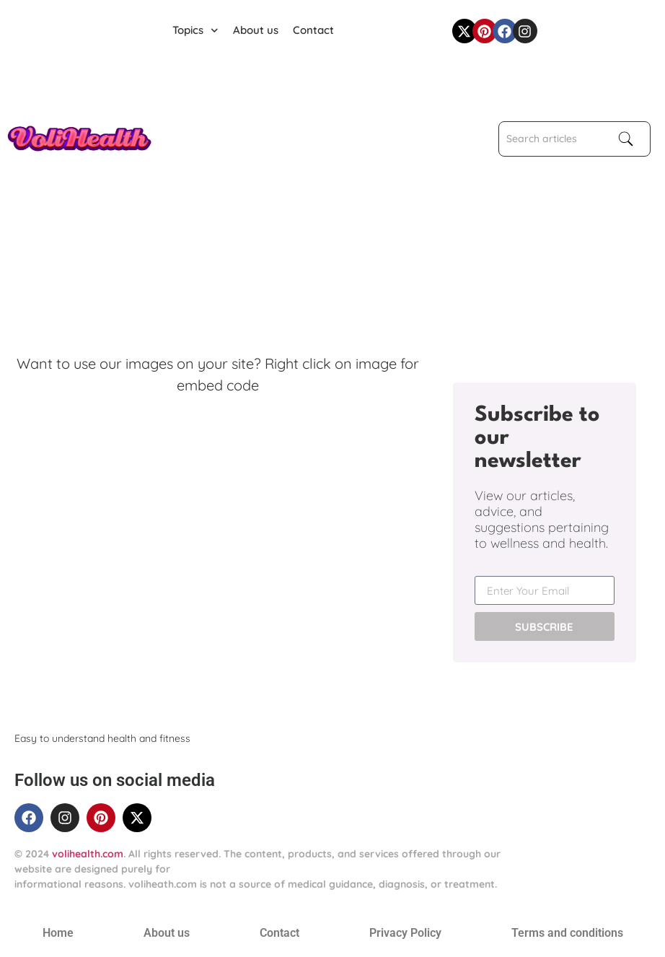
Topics (195, 30)
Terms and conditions (567, 933)
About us (255, 30)
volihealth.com (87, 853)
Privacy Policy (405, 933)
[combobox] (551, 139)
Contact (313, 30)
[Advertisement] (305, 157)
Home (58, 933)
